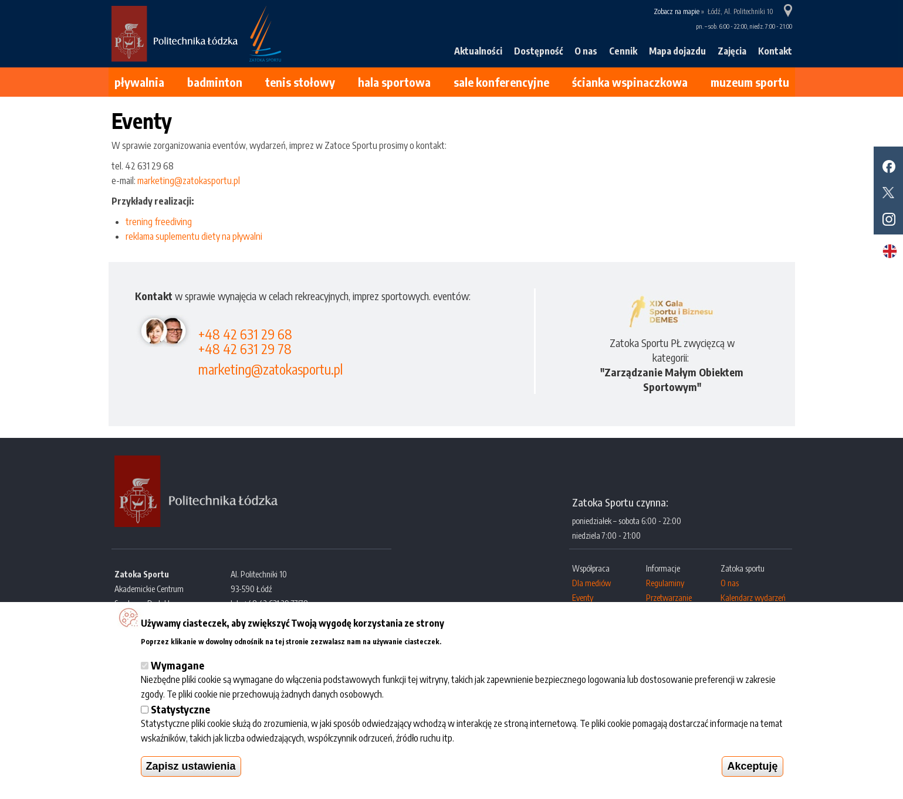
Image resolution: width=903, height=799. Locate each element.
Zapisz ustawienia (191, 766)
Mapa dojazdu (677, 51)
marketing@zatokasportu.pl (188, 180)
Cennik (623, 51)
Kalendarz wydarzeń (753, 598)
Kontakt (775, 51)
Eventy (582, 598)
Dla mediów (591, 583)
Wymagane (177, 665)
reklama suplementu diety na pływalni (194, 236)
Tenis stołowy (300, 81)
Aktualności (478, 51)
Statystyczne (180, 709)
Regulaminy (665, 583)
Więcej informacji (478, 640)
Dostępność (538, 51)
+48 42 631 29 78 (245, 348)
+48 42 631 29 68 (245, 333)
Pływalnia (139, 81)
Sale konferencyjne (501, 81)
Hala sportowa (394, 81)
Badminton (214, 81)
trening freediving (159, 221)
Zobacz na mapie (676, 11)
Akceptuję (752, 766)
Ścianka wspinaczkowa (630, 81)
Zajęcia (732, 51)
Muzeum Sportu (750, 81)
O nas (585, 51)
